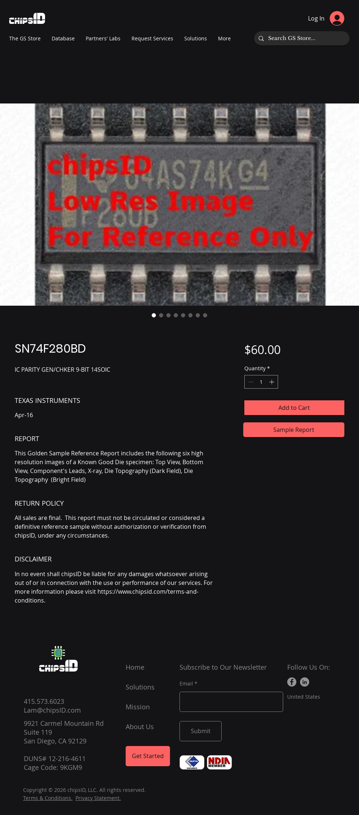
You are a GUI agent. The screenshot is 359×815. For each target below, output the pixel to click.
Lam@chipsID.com (52, 710)
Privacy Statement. (98, 797)
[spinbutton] (261, 381)
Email (186, 683)
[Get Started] (148, 756)
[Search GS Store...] (301, 38)
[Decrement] (250, 381)
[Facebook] (291, 682)
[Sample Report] (293, 429)
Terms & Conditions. (48, 797)
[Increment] (272, 381)
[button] (103, 38)
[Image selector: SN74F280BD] (154, 315)
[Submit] (201, 731)
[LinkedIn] (304, 682)
